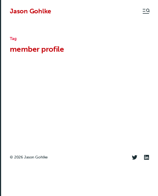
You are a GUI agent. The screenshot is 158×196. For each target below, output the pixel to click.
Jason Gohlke (30, 11)
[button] (145, 11)
